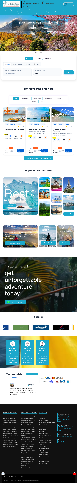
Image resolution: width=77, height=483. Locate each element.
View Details (19, 150)
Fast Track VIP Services (45, 435)
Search (69, 72)
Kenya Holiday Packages (27, 452)
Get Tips (64, 243)
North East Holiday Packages (10, 435)
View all (68, 214)
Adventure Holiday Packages (10, 444)
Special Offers (65, 11)
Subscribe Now (49, 243)
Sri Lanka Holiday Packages (28, 450)
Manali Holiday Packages (9, 427)
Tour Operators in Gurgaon (46, 440)
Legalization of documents (45, 459)
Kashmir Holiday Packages (14, 129)
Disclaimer (41, 431)
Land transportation (44, 461)
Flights (11, 10)
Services (29, 10)
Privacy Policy (42, 429)
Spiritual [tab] (59, 98)
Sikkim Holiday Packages (9, 438)
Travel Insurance (43, 452)
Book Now (10, 205)
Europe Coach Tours (38, 11)
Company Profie (43, 416)
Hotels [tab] (48, 58)
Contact (73, 10)
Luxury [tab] (42, 101)
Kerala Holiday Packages (9, 424)
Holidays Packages (20, 11)
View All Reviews (32, 374)
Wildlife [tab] (34, 101)
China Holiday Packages (27, 418)
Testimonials (42, 418)
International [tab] (17, 64)
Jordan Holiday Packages (27, 459)
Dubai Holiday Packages (27, 422)
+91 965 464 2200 (48, 3)
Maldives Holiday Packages (28, 429)
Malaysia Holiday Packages (28, 420)
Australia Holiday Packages (28, 431)
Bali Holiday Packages (26, 448)
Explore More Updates (15, 243)
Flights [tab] (38, 58)
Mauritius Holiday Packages (28, 424)
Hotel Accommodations (45, 456)
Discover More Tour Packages (38, 158)
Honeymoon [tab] (48, 98)
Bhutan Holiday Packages (27, 457)
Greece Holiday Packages (27, 442)
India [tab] (7, 64)
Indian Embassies (43, 420)
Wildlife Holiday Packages (9, 440)
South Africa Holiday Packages (29, 455)
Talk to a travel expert (15, 302)
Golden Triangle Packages (10, 422)
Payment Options (56, 11)
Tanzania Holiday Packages (28, 437)
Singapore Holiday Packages (28, 416)
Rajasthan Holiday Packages (10, 431)
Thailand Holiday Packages (28, 427)
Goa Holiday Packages (37, 129)
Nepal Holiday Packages (9, 446)
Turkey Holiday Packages (27, 444)
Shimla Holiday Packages (9, 429)
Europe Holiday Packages (27, 446)
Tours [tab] (28, 58)
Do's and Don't (43, 424)
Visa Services (42, 446)
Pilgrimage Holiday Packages (10, 442)
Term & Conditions (44, 427)
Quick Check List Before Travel (47, 422)
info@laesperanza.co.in (31, 3)
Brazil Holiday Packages (27, 461)
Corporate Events (43, 463)
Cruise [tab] (36, 64)
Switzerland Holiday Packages (28, 439)
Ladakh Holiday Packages (9, 420)
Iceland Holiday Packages (27, 467)
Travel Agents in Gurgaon (45, 438)
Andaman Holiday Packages (10, 433)
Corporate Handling (47, 11)
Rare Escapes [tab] (37, 98)
